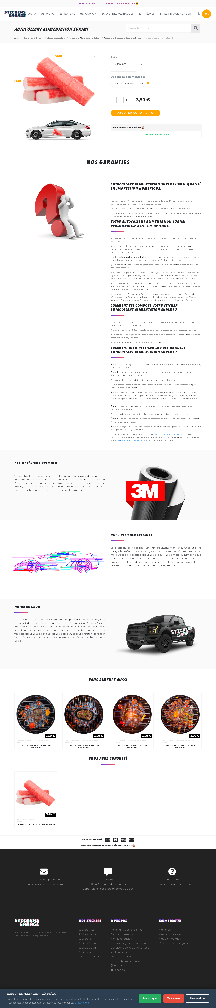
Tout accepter (150, 998)
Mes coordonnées (170, 944)
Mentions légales (121, 948)
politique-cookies (121, 966)
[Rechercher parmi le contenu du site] (158, 28)
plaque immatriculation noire (130, 440)
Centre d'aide (172, 889)
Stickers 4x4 (85, 948)
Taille (114, 57)
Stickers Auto (86, 939)
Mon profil (165, 939)
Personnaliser (197, 998)
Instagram (118, 975)
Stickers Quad (87, 957)
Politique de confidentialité (127, 962)
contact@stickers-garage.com (44, 894)
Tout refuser (173, 998)
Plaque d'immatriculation (167, 434)
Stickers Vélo (86, 962)
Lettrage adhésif (88, 966)
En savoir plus (81, 1002)
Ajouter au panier (135, 112)
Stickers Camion (88, 953)
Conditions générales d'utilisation (131, 957)
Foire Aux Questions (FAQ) (127, 939)
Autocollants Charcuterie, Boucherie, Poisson (33, 742)
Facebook (118, 980)
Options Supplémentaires (128, 76)
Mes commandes (170, 948)
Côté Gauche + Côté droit (130, 83)
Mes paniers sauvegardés (174, 953)
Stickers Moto (87, 944)
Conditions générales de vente (129, 953)
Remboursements (122, 944)
